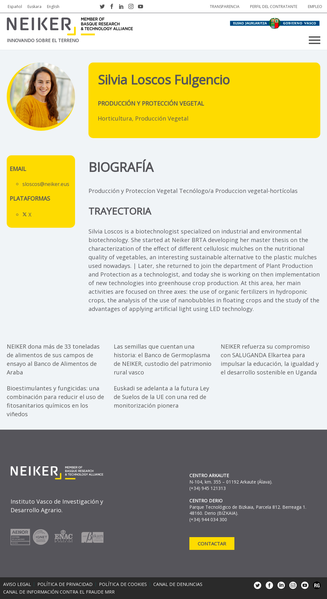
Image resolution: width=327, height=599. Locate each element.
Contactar (212, 543)
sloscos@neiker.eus (45, 184)
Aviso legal (17, 584)
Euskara (34, 6)
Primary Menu (314, 40)
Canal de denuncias (177, 584)
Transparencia (225, 6)
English (53, 6)
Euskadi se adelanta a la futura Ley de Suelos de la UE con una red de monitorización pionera (161, 396)
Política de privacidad (65, 584)
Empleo (315, 6)
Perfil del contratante (273, 6)
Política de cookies (123, 584)
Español (15, 6)
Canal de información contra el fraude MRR (59, 592)
